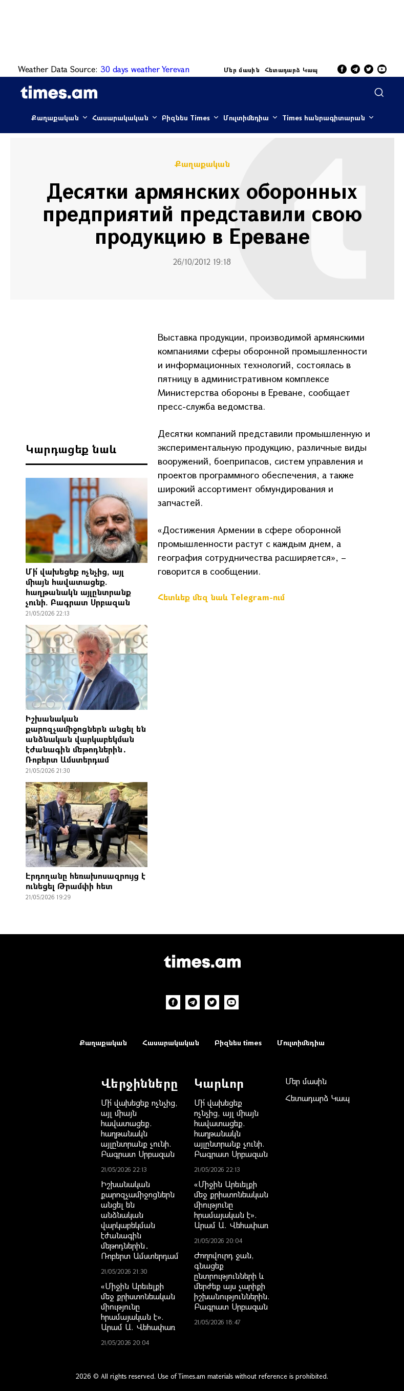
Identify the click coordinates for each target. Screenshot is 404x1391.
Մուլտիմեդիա (246, 117)
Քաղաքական (55, 117)
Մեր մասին (242, 70)
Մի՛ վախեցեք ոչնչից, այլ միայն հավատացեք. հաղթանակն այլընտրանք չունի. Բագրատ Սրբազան (78, 586)
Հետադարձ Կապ (291, 70)
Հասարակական (120, 117)
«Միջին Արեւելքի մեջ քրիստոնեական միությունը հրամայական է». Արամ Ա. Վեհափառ (138, 1306)
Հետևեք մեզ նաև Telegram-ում (221, 597)
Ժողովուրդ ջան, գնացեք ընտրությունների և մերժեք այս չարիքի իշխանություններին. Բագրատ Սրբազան (232, 1281)
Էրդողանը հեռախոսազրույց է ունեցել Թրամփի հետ (85, 880)
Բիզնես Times (186, 117)
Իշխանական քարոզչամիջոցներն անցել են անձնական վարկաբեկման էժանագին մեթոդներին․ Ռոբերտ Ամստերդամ (86, 739)
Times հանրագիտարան (323, 117)
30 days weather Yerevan (144, 69)
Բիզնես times (238, 1042)
